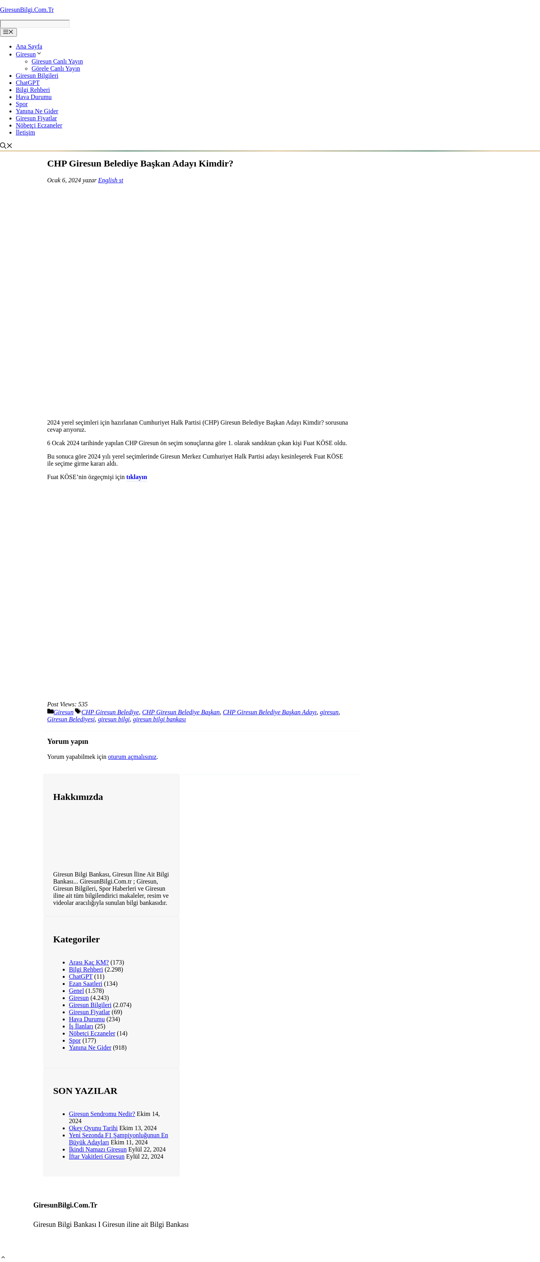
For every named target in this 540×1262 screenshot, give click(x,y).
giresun (329, 712)
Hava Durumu (34, 97)
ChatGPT (27, 82)
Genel (76, 990)
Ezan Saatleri (86, 983)
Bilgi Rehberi (33, 89)
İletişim (25, 132)
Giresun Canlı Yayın (57, 61)
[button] (3, 1258)
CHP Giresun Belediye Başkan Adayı (270, 712)
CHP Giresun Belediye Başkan (181, 712)
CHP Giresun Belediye (110, 712)
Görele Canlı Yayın (56, 68)
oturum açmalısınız (132, 756)
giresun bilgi (114, 719)
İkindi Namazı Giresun (98, 1149)
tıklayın (136, 477)
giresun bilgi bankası (159, 719)
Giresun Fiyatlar (36, 118)
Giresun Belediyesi (71, 719)
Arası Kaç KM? (89, 962)
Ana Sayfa (29, 46)
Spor (22, 104)
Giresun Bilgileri (37, 75)
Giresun (29, 54)
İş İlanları (81, 1026)
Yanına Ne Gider (37, 111)
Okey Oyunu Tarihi (93, 1128)
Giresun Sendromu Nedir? (102, 1113)
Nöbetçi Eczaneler (39, 125)
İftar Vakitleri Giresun (97, 1156)
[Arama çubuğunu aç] (7, 146)
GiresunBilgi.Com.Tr (27, 9)
